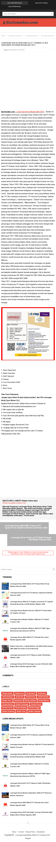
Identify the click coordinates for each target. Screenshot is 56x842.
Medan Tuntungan (34, 703)
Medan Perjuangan (22, 696)
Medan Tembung (8, 703)
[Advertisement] (28, 83)
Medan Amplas (7, 685)
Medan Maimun (44, 692)
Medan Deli (19, 689)
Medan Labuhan (30, 692)
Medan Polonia (7, 699)
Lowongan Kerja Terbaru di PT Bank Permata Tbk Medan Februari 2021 (42, 529)
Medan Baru (42, 685)
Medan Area (19, 685)
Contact (20, 824)
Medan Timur (21, 703)
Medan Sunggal (34, 699)
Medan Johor (7, 692)
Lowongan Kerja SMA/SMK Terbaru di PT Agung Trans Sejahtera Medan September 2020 (14, 530)
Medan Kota (18, 692)
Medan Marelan (7, 696)
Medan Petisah (36, 696)
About (13, 824)
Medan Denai (30, 689)
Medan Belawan (7, 689)
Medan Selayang (20, 699)
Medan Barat (30, 685)
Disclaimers (41, 824)
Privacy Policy (30, 824)
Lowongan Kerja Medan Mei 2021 (30, 112)
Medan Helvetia (43, 689)
